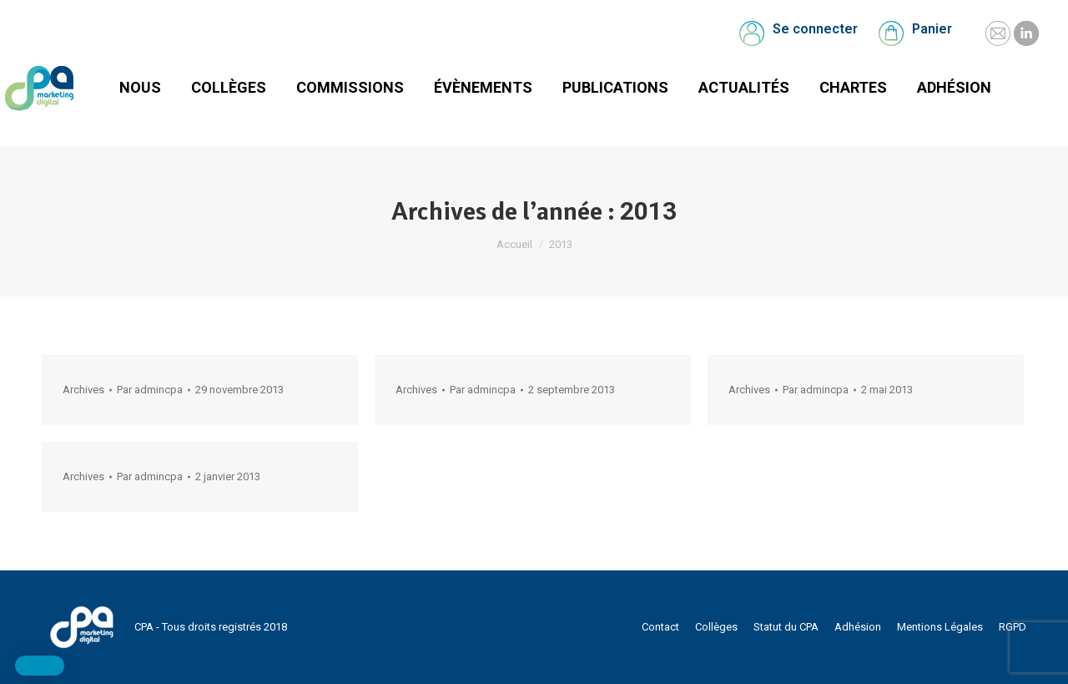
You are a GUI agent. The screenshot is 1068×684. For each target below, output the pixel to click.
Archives (83, 389)
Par (150, 389)
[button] (39, 666)
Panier (932, 29)
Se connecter (815, 29)
